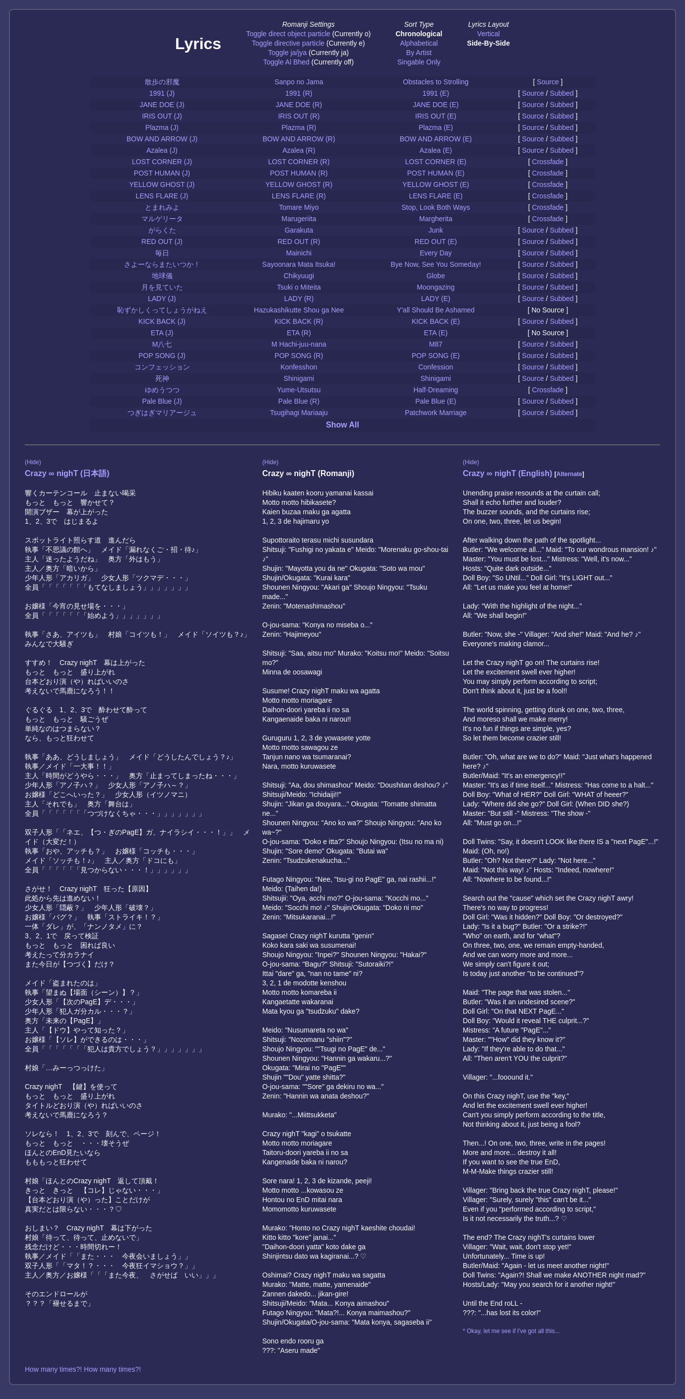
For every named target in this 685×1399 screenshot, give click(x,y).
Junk (436, 230)
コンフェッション (162, 367)
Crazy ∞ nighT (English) (507, 473)
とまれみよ (162, 207)
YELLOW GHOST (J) (162, 184)
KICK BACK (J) (162, 321)
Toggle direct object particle (288, 34)
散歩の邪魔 (162, 82)
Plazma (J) (162, 127)
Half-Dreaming (435, 390)
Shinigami (299, 378)
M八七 (162, 344)
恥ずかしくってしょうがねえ (162, 310)
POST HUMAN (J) (162, 173)
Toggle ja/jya (287, 53)
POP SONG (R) (299, 356)
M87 (435, 344)
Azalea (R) (298, 150)
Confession (435, 367)
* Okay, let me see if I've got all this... (511, 1331)
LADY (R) (299, 299)
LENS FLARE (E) (435, 196)
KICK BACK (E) (436, 321)
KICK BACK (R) (298, 321)
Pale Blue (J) (162, 401)
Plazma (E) (436, 127)
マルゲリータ (162, 219)
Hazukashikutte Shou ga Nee (299, 310)
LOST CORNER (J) (162, 162)
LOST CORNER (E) (435, 162)
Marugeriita (298, 219)
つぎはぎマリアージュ (162, 413)
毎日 (162, 253)
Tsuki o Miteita (299, 287)
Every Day (436, 253)
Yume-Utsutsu (299, 390)
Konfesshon (299, 367)
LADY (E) (435, 299)
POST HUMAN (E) (436, 173)
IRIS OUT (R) (299, 116)
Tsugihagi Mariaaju (299, 413)
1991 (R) (298, 93)
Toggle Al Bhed (286, 62)
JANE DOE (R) (299, 105)
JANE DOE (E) (436, 105)
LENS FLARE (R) (299, 196)
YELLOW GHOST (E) (435, 184)
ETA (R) (299, 333)
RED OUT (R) (298, 241)
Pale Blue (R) (298, 401)
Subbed (561, 93)
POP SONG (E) (436, 356)
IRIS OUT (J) (162, 116)
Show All (342, 425)
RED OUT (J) (162, 241)
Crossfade (548, 162)
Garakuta (299, 230)
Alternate (569, 474)
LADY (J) (162, 299)
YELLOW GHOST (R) (298, 184)
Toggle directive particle (288, 43)
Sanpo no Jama (298, 82)
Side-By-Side (488, 43)
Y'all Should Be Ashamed (436, 310)
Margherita (435, 219)
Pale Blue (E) (435, 401)
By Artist (419, 53)
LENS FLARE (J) (162, 196)
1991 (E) (436, 93)
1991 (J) (162, 93)
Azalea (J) (162, 150)
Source (548, 82)
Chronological (418, 34)
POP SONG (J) (162, 356)
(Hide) (33, 462)
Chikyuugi (299, 276)
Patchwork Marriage (436, 413)
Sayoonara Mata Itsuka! (299, 264)
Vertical (488, 34)
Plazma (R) (298, 127)
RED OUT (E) (436, 241)
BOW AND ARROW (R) (298, 139)
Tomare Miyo (298, 207)
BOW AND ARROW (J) (161, 139)
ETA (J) (162, 333)
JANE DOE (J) (161, 105)
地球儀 (162, 276)
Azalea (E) (436, 150)
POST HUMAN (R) (298, 173)
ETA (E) (436, 333)
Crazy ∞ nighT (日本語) (67, 473)
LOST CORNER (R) (298, 162)
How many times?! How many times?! (83, 1369)
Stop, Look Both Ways (436, 207)
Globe (436, 276)
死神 (162, 378)
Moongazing (435, 287)
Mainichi (298, 253)
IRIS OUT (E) (435, 116)
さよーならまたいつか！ (162, 264)
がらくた (162, 230)
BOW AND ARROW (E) (436, 139)
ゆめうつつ (162, 390)
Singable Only (418, 62)
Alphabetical (418, 43)
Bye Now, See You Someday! (435, 264)
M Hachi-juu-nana (298, 344)
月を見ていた (162, 287)
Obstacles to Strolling (435, 82)
